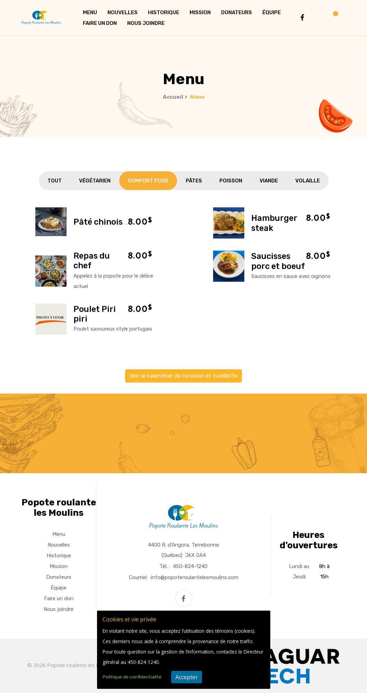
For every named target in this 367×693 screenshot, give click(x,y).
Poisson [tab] (230, 181)
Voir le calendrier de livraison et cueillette (183, 375)
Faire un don (100, 23)
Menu (90, 12)
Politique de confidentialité (132, 677)
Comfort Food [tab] (148, 181)
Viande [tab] (269, 181)
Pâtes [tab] (194, 181)
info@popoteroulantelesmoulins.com (194, 577)
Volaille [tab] (307, 181)
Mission (200, 12)
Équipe (271, 12)
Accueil (173, 97)
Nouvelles (122, 12)
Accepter (186, 677)
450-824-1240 (190, 566)
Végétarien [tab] (95, 181)
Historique (163, 12)
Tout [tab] (54, 181)
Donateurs (236, 12)
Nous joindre (146, 23)
